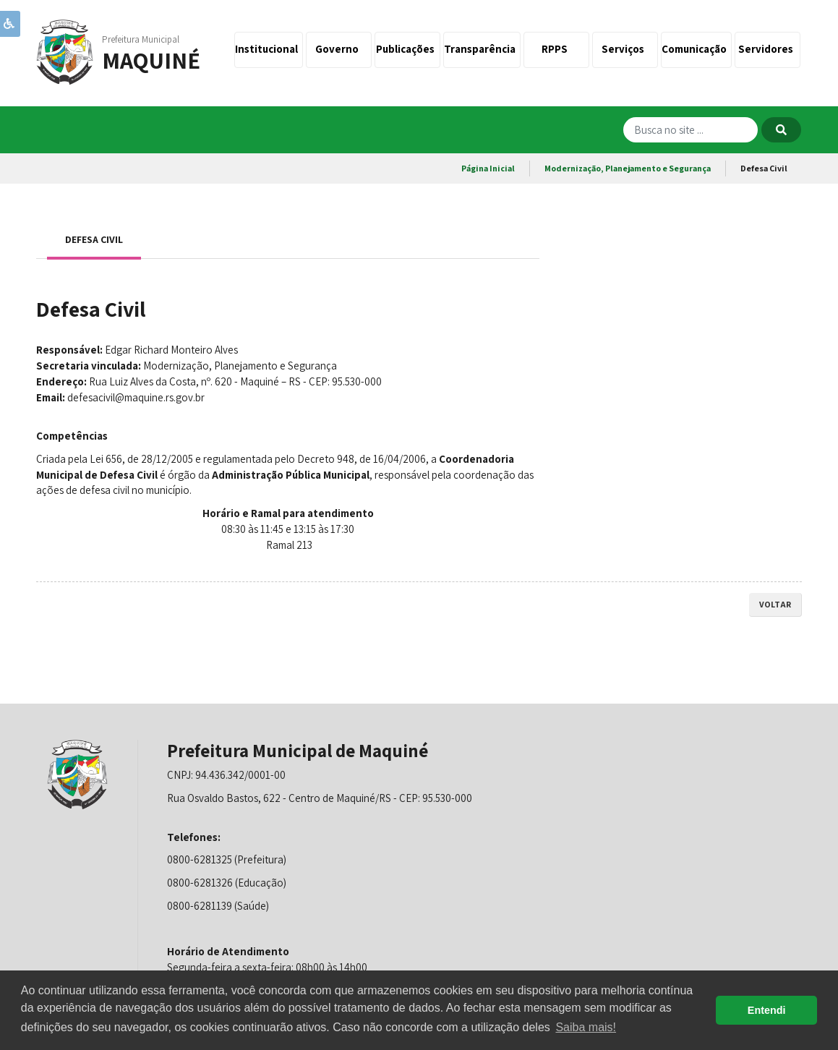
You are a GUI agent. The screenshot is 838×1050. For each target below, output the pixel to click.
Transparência (482, 49)
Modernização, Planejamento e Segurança (627, 168)
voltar (775, 604)
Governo (339, 49)
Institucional (268, 49)
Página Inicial (488, 168)
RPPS (557, 49)
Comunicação (696, 49)
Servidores (768, 49)
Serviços (625, 49)
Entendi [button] (767, 1010)
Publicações (407, 49)
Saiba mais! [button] (585, 1027)
